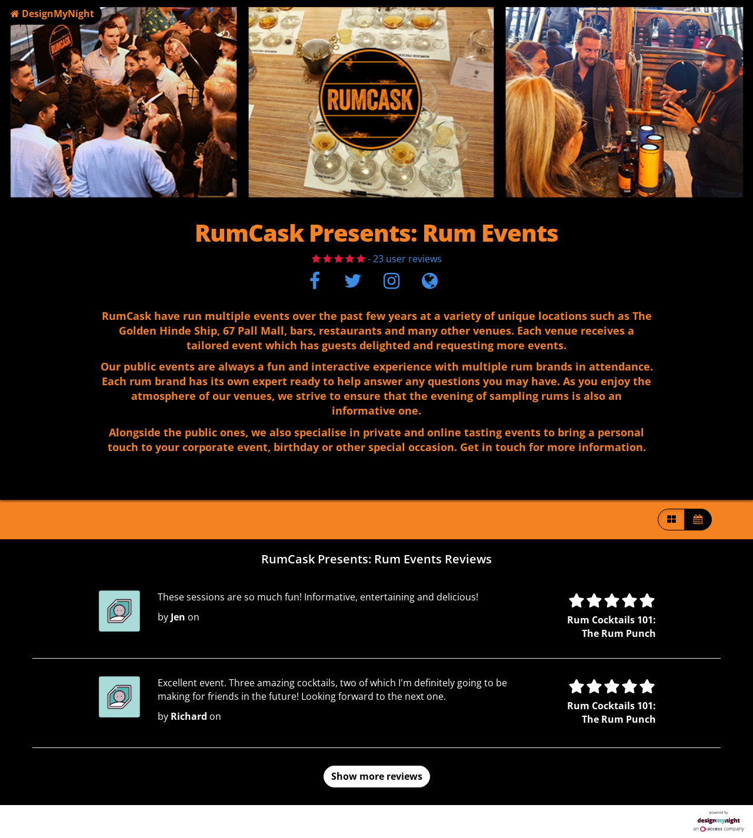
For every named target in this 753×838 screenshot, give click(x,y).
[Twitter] (353, 284)
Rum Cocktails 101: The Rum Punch (611, 626)
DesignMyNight (52, 13)
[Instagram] (391, 284)
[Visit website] (430, 284)
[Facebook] (314, 284)
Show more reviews (376, 776)
